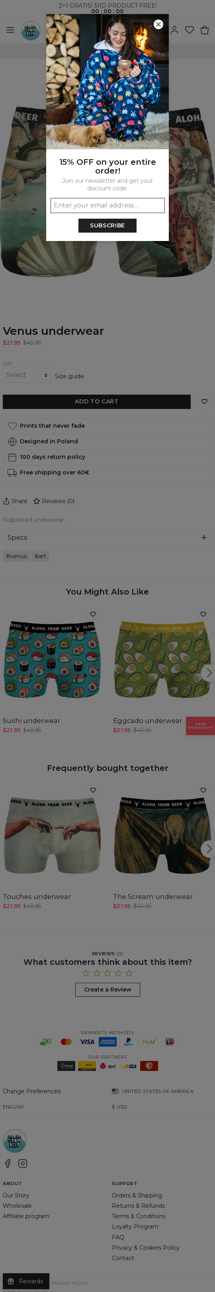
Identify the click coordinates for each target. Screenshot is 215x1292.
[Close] (158, 24)
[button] (107, 646)
